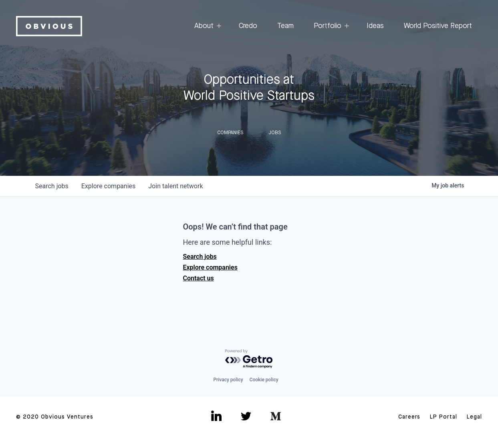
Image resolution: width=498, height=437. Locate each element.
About (206, 26)
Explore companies (210, 267)
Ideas (375, 26)
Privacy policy (228, 380)
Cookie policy (264, 380)
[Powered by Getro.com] (249, 359)
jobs (52, 186)
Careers (409, 417)
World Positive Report (438, 26)
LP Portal (443, 417)
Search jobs (200, 256)
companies (108, 186)
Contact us (198, 278)
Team (285, 26)
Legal (474, 417)
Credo (248, 26)
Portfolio (330, 26)
